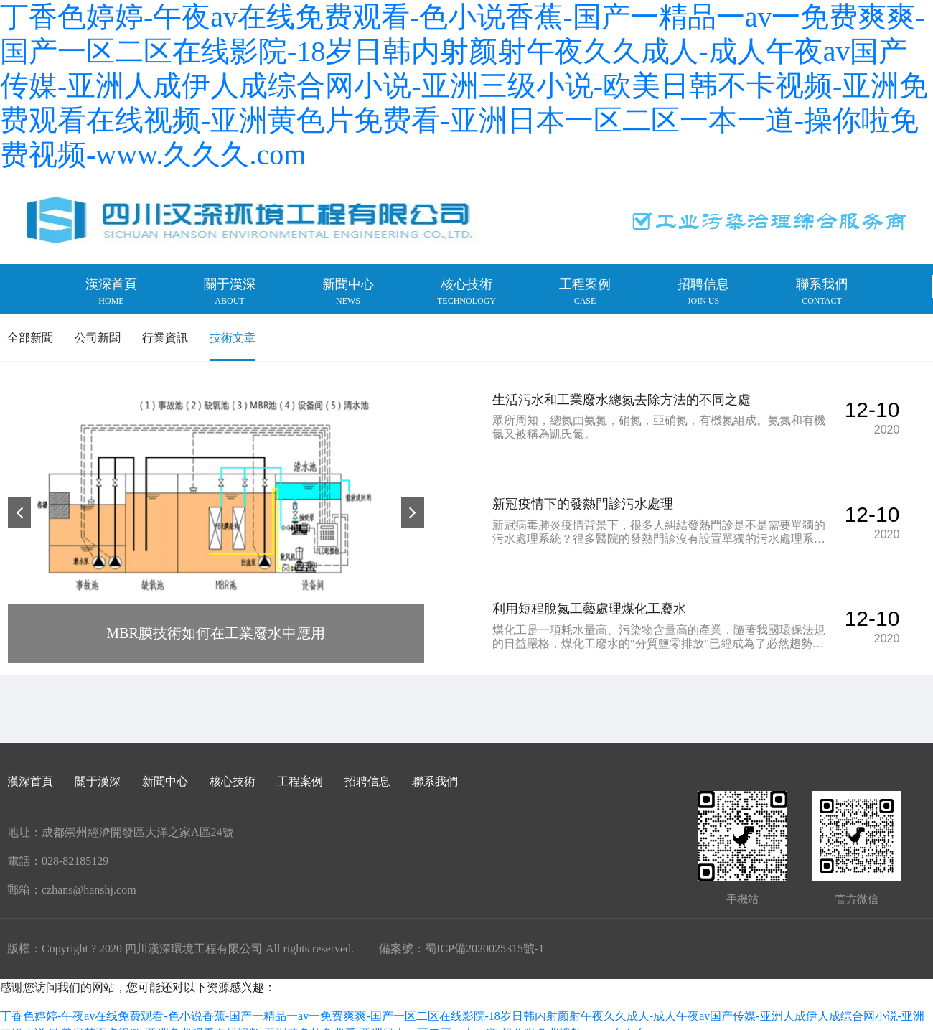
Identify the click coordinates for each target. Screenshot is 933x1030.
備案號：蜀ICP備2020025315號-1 (461, 936)
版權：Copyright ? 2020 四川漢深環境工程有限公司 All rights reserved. (180, 936)
